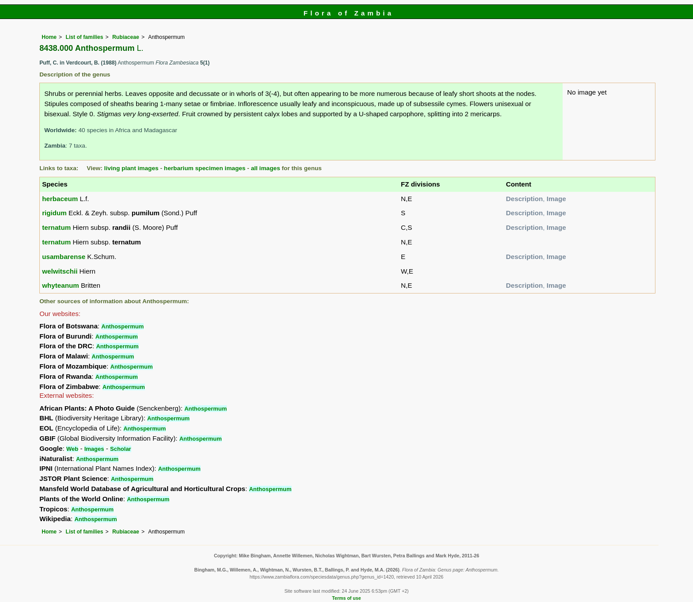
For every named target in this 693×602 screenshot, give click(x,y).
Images (94, 449)
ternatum (56, 227)
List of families (84, 37)
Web (72, 449)
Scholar (120, 449)
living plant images (131, 168)
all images (265, 168)
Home (49, 37)
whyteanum (60, 285)
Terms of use (346, 598)
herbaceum (60, 198)
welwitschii (59, 271)
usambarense (63, 256)
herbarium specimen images (205, 168)
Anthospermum (122, 326)
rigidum (54, 213)
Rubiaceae (125, 37)
